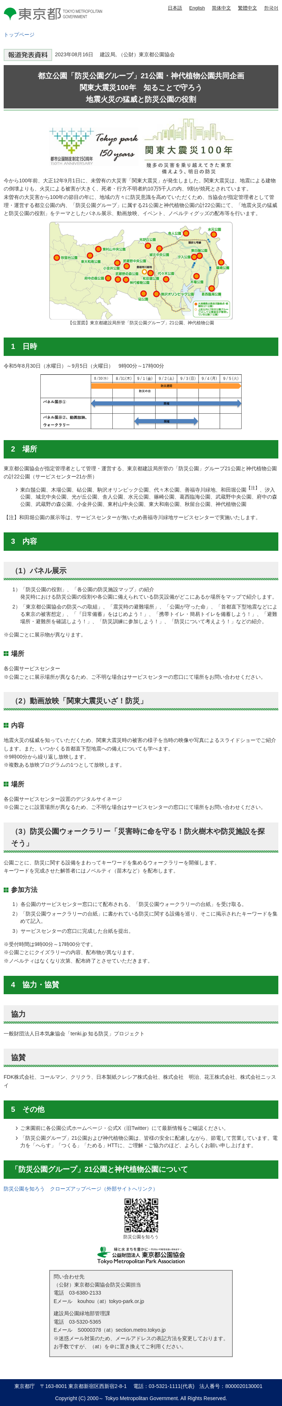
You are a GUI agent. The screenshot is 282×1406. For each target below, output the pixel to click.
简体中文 (221, 8)
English (197, 8)
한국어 (271, 8)
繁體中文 (247, 8)
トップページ (19, 35)
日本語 (175, 8)
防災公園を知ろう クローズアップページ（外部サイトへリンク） (81, 1189)
